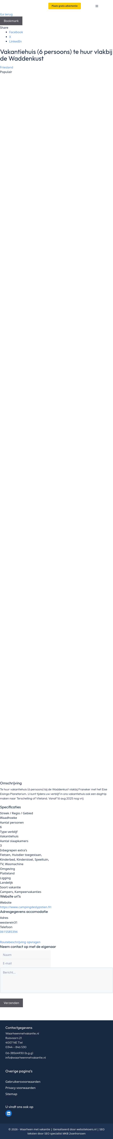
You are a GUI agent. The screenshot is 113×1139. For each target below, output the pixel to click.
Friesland (6, 67)
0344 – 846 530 (16, 1047)
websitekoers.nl (87, 1129)
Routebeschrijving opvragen (20, 942)
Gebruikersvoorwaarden (22, 1081)
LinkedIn (15, 41)
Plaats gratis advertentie (65, 5)
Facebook (16, 32)
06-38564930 (14, 1053)
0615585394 (9, 932)
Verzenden (11, 1003)
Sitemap (11, 1094)
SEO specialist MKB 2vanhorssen (65, 1133)
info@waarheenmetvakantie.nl (25, 1057)
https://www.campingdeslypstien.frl (25, 907)
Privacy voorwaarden (20, 1088)
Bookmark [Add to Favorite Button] (11, 21)
